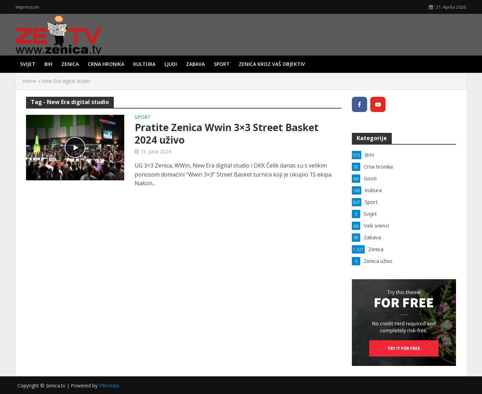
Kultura (144, 64)
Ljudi (170, 64)
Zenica (70, 64)
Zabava (195, 64)
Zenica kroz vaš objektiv (272, 64)
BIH (48, 64)
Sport (222, 64)
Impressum (27, 7)
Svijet (27, 64)
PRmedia (109, 385)
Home (29, 81)
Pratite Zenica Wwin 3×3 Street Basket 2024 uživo (227, 133)
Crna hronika (106, 64)
